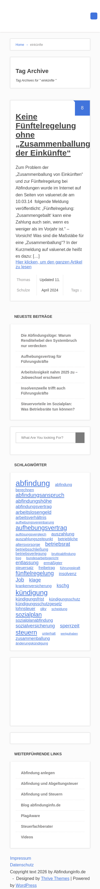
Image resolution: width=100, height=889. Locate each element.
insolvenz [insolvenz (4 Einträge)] (68, 573)
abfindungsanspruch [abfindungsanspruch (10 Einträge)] (40, 495)
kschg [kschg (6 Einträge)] (63, 585)
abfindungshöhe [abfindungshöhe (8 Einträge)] (34, 501)
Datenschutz (22, 865)
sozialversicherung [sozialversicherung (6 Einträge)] (35, 625)
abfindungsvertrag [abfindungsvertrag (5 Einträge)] (34, 506)
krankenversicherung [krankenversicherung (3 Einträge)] (34, 586)
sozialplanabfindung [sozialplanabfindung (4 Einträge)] (34, 620)
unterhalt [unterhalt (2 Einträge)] (49, 633)
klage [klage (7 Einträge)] (35, 580)
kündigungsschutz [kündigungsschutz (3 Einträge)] (64, 599)
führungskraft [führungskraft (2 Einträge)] (70, 568)
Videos (27, 837)
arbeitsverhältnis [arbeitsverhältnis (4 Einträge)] (31, 517)
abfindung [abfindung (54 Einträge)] (33, 483)
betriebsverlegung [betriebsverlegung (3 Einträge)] (31, 553)
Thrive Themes (55, 878)
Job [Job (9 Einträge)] (20, 580)
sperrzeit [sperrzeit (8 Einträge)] (69, 625)
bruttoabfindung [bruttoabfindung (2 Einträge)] (63, 554)
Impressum (20, 858)
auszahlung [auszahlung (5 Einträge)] (62, 534)
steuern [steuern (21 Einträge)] (26, 632)
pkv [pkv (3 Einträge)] (43, 609)
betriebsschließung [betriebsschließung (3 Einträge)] (32, 549)
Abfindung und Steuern (42, 794)
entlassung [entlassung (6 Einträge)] (27, 562)
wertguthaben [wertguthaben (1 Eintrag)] (69, 633)
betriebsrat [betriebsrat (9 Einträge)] (57, 544)
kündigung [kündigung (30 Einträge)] (32, 592)
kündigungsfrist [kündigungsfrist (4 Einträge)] (30, 599)
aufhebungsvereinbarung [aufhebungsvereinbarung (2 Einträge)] (35, 522)
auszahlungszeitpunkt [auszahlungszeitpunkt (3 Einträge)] (34, 539)
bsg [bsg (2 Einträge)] (18, 558)
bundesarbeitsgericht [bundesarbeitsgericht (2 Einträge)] (42, 558)
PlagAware (30, 816)
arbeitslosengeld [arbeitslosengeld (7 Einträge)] (33, 512)
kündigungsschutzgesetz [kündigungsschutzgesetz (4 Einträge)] (39, 604)
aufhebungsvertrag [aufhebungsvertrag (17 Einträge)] (41, 527)
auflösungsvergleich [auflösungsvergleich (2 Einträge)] (31, 534)
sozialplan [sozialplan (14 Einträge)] (29, 614)
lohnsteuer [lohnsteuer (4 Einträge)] (25, 608)
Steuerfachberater (37, 826)
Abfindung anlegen (38, 773)
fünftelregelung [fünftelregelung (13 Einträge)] (35, 573)
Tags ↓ (76, 290)
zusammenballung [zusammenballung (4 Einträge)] (33, 638)
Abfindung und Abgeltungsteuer (49, 783)
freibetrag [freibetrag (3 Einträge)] (47, 568)
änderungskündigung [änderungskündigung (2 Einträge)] (32, 643)
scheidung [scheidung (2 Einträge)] (59, 609)
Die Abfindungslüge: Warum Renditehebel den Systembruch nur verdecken (49, 340)
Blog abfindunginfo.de (41, 805)
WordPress (26, 885)
